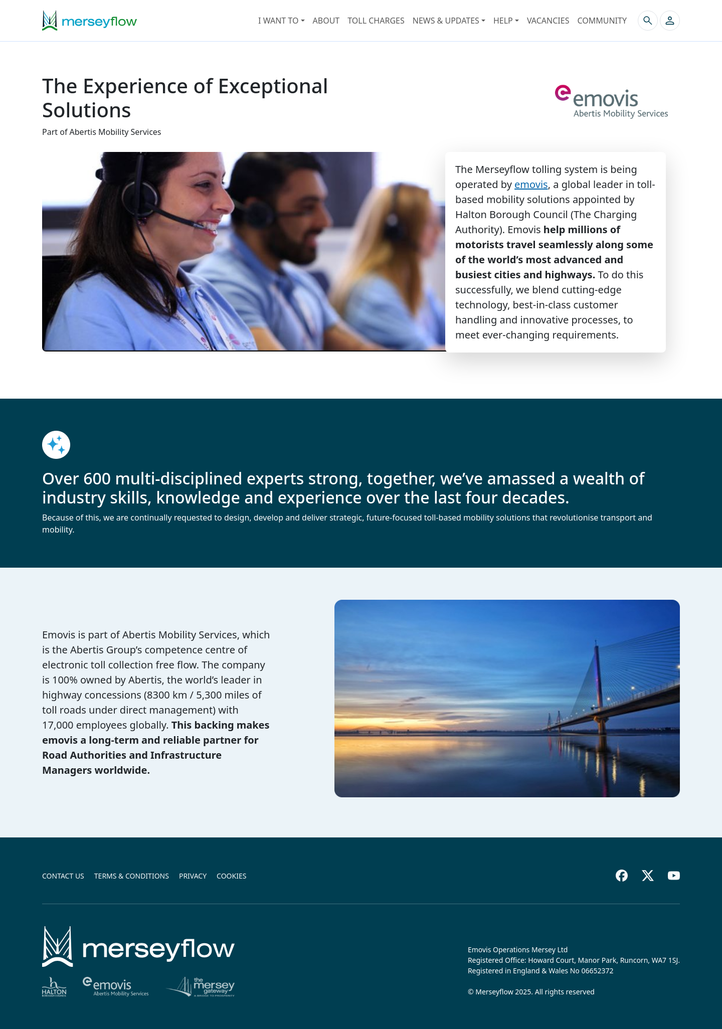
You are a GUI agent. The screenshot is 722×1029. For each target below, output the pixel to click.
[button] (670, 21)
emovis (531, 184)
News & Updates (446, 20)
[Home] (138, 946)
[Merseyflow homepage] (89, 20)
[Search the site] (648, 21)
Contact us (63, 876)
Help (503, 20)
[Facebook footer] (622, 876)
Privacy (193, 876)
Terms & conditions (131, 876)
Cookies (231, 876)
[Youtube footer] (674, 876)
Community (602, 20)
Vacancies (548, 20)
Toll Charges (375, 20)
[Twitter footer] (648, 876)
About (326, 20)
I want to (278, 20)
